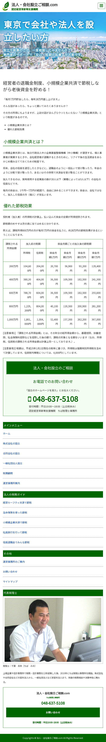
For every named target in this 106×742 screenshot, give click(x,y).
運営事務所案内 (11, 483)
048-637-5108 (53, 398)
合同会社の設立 (11, 453)
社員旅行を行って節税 (15, 532)
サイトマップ (10, 581)
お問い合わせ (10, 571)
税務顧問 (8, 473)
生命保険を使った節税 (15, 512)
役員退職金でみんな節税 (16, 542)
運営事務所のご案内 (14, 561)
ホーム (6, 433)
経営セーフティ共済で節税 (17, 502)
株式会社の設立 (11, 443)
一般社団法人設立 (12, 463)
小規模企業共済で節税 (15, 522)
